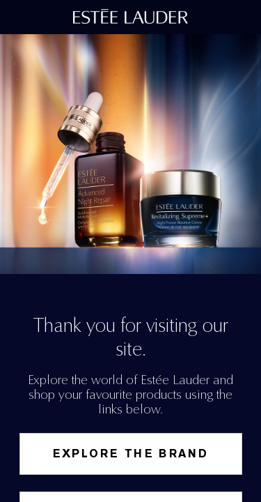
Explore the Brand (131, 453)
